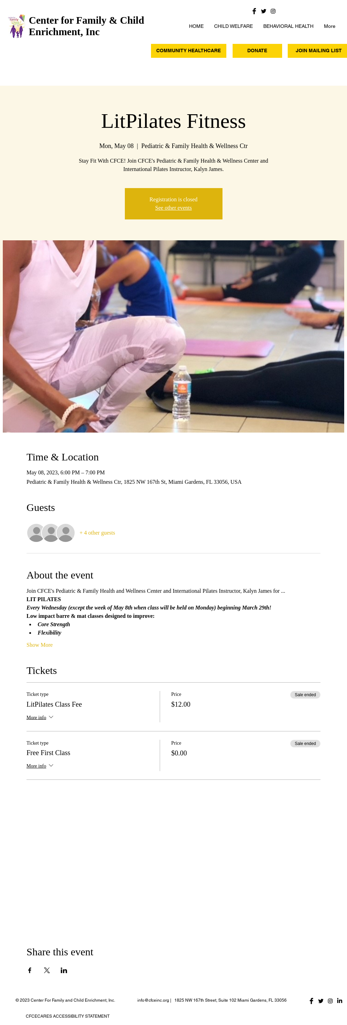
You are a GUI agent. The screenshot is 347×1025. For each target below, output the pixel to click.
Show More (40, 645)
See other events (173, 208)
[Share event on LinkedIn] (64, 970)
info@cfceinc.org (153, 1000)
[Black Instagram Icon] (273, 11)
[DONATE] (257, 51)
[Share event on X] (47, 970)
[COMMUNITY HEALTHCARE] (188, 51)
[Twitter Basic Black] (264, 11)
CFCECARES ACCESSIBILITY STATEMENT (68, 1016)
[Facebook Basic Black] (254, 11)
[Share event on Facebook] (30, 970)
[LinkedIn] (340, 1001)
